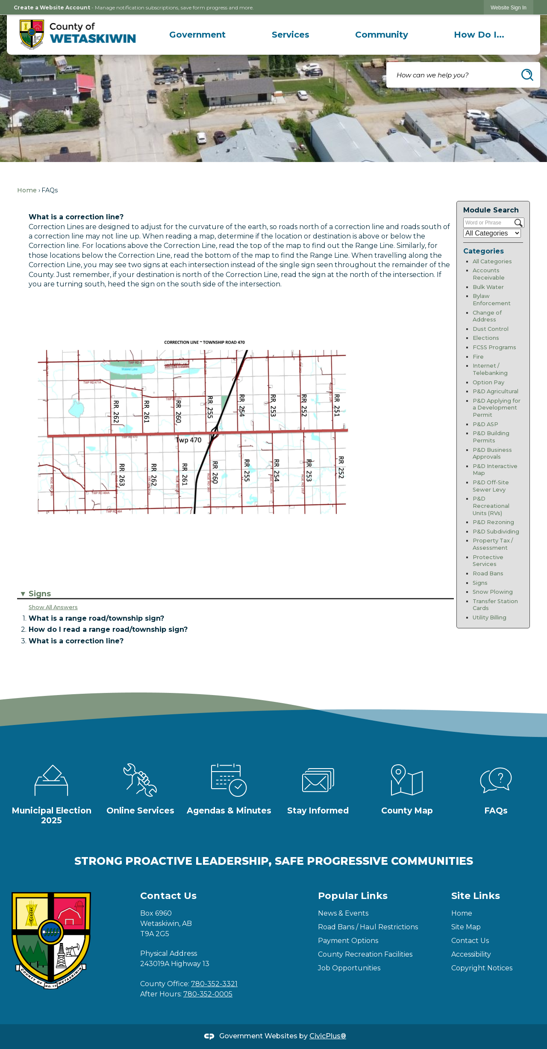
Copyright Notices (481, 968)
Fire (478, 357)
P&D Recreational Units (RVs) (491, 505)
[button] (527, 75)
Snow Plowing (493, 592)
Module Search (491, 210)
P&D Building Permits (491, 437)
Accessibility (471, 954)
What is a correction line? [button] (76, 641)
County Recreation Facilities (365, 954)
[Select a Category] (492, 233)
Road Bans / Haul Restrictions (368, 927)
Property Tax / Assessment (493, 544)
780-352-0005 (207, 994)
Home (27, 190)
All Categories (492, 261)
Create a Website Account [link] (52, 7)
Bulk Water (488, 287)
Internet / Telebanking (490, 369)
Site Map (466, 927)
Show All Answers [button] (53, 607)
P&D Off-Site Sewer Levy (491, 486)
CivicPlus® (327, 1036)
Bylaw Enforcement (492, 299)
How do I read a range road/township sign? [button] (108, 629)
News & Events (343, 913)
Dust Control (491, 329)
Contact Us (470, 941)
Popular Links (353, 896)
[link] (508, 7)
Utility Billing (489, 617)
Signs (480, 583)
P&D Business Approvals (492, 453)
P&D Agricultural (495, 391)
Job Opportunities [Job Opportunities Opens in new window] (349, 968)
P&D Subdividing (496, 531)
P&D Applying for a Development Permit (497, 408)
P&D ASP (485, 424)
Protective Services (488, 561)
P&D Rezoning (493, 522)
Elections (486, 338)
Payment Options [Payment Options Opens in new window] (348, 941)
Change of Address (487, 316)
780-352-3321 (214, 984)
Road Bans (488, 573)
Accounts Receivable (489, 274)
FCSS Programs (494, 347)
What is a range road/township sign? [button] (96, 618)
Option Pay (488, 382)
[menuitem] (198, 34)
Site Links (475, 896)
